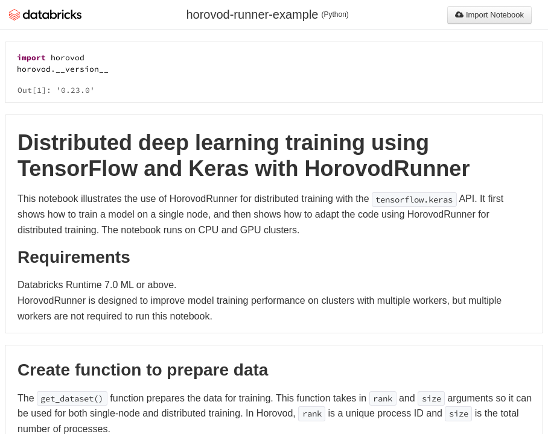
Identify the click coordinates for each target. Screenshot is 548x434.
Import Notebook (489, 14)
